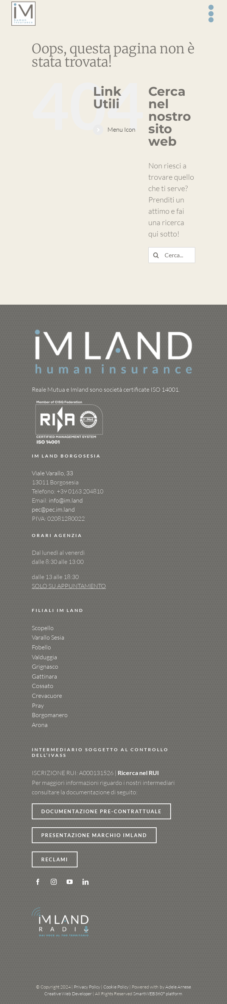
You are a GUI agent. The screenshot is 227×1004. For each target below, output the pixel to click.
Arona (40, 724)
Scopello (43, 628)
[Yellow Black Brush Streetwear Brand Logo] (69, 398)
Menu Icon (121, 129)
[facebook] (38, 882)
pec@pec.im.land (53, 509)
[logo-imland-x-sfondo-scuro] (113, 331)
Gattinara (44, 676)
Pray (38, 705)
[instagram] (54, 882)
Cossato (42, 686)
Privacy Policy (87, 987)
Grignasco (45, 666)
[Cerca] (156, 255)
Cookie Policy (116, 987)
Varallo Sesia (48, 637)
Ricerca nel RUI (138, 772)
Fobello (41, 647)
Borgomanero (50, 715)
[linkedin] (85, 882)
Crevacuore (47, 695)
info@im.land (66, 500)
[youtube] (70, 882)
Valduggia (44, 657)
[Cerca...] (171, 255)
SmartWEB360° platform (157, 993)
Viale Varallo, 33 (52, 473)
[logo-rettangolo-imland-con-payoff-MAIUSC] (23, 5)
